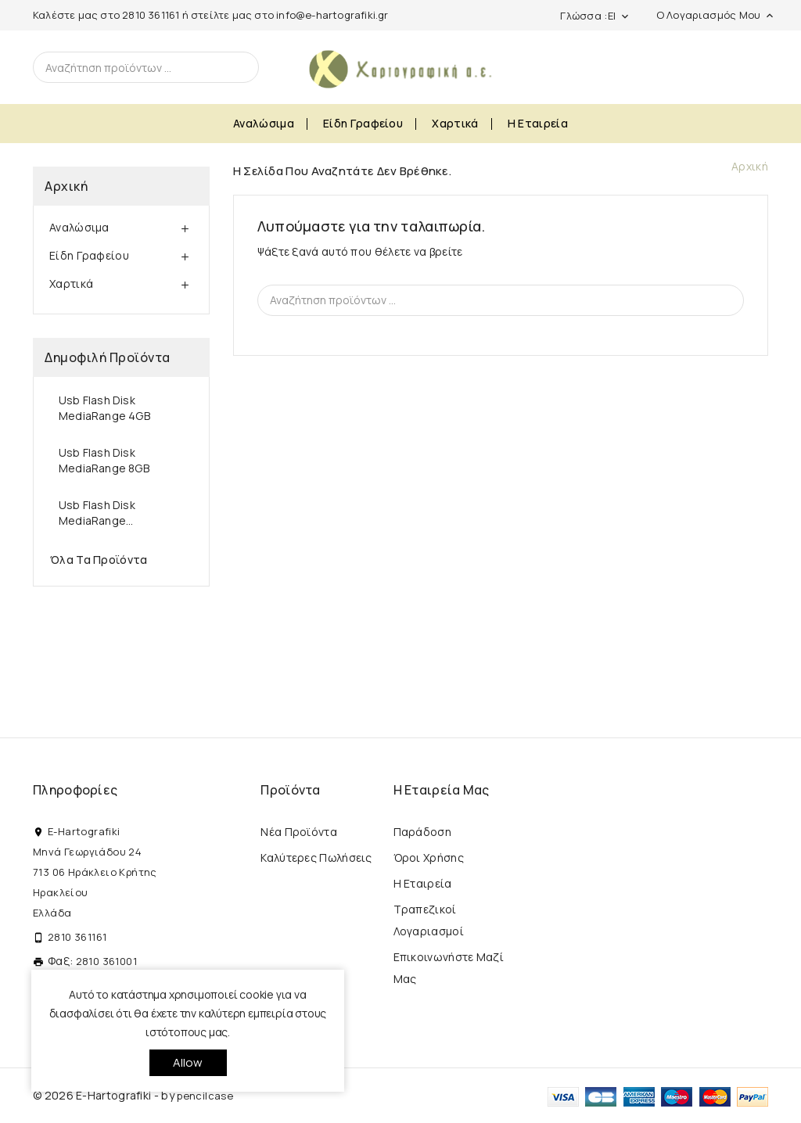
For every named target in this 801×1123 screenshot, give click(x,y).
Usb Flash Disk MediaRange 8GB (104, 460)
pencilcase (205, 1096)
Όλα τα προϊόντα (99, 559)
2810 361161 (150, 15)
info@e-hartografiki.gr (332, 15)
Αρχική (66, 186)
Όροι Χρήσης (428, 857)
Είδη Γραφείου (363, 123)
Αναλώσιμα (263, 123)
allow (188, 1062)
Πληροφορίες (75, 789)
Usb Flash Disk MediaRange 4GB (104, 408)
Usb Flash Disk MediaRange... (97, 512)
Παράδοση (422, 831)
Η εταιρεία (538, 123)
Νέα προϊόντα (298, 831)
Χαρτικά (455, 123)
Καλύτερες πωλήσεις (316, 857)
